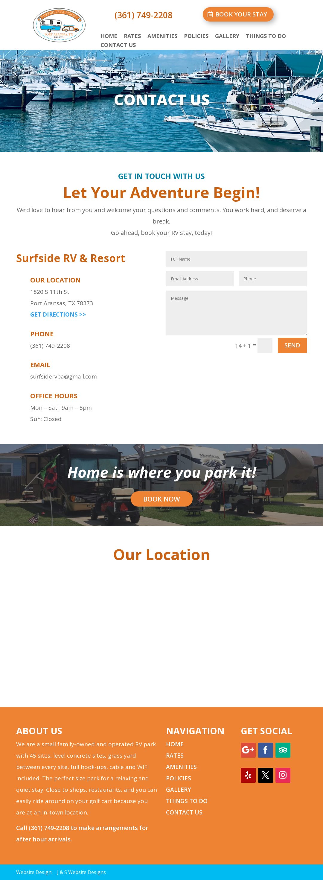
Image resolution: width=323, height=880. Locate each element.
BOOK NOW (161, 498)
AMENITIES (181, 767)
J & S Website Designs (81, 872)
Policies (196, 36)
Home (108, 36)
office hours (53, 395)
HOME (175, 744)
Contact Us (118, 45)
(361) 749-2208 (49, 828)
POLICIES (178, 778)
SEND (292, 345)
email (40, 364)
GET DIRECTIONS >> (58, 314)
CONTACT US (184, 812)
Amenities (162, 36)
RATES (175, 755)
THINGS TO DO (187, 801)
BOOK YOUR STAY (241, 14)
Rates (132, 36)
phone (42, 333)
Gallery (227, 36)
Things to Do (266, 36)
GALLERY (178, 790)
